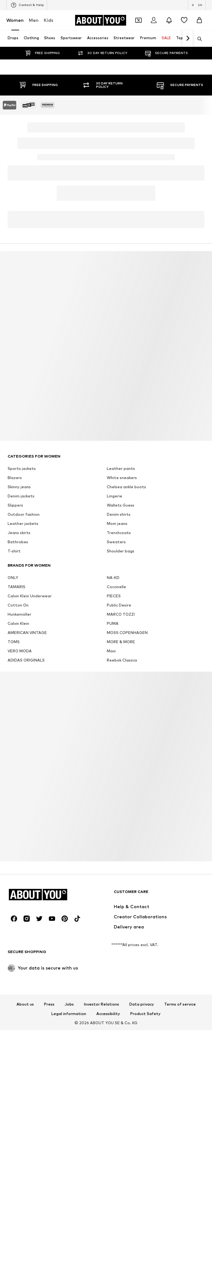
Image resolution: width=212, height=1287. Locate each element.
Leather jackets (23, 523)
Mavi (111, 651)
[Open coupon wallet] (138, 20)
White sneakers (122, 477)
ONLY (13, 577)
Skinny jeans (19, 486)
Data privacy (141, 1004)
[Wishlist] (184, 20)
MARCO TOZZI (121, 614)
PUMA (113, 623)
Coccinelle (116, 586)
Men (34, 20)
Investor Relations (101, 1004)
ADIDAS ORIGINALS (26, 660)
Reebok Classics (122, 660)
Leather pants (121, 468)
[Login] (153, 20)
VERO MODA (20, 651)
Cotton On (18, 605)
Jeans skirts (19, 532)
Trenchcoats (119, 532)
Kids (48, 20)
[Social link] (14, 918)
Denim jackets (21, 496)
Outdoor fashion (24, 514)
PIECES (114, 596)
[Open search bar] (197, 39)
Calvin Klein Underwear (30, 596)
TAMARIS (16, 586)
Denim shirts (119, 514)
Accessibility (108, 1014)
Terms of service (180, 1004)
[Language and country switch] (196, 5)
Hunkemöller (19, 614)
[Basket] (199, 20)
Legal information (68, 1014)
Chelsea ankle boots (126, 486)
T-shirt (14, 551)
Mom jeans (117, 523)
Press (49, 1004)
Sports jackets (22, 468)
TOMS (14, 641)
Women (15, 20)
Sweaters (116, 541)
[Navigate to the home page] (100, 20)
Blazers (15, 477)
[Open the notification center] (169, 20)
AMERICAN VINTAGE (27, 632)
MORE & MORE (121, 641)
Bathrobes (18, 541)
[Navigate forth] (188, 38)
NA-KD (113, 577)
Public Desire (119, 605)
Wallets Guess (120, 505)
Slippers (15, 505)
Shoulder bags (120, 551)
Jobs (69, 1004)
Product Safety (145, 1014)
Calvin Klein (18, 623)
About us (25, 1004)
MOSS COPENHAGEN (127, 632)
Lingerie (114, 496)
